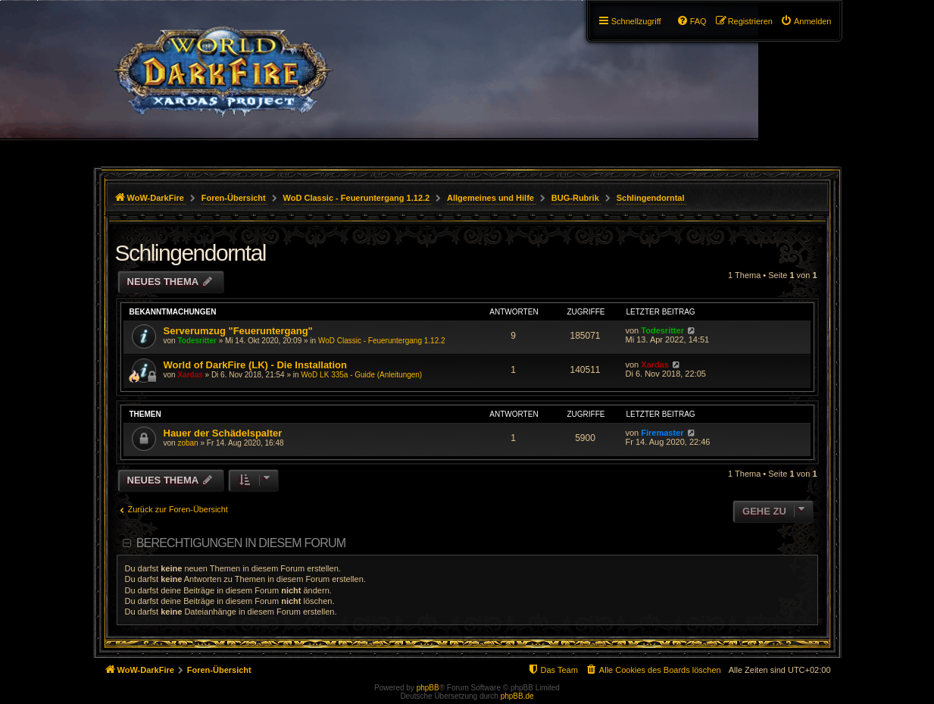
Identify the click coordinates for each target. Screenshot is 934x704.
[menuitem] (806, 21)
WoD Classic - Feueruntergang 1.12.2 (381, 340)
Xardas (189, 375)
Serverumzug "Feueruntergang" (238, 330)
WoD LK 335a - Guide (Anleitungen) (361, 375)
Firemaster (662, 432)
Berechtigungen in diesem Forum (240, 543)
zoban (187, 443)
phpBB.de (517, 696)
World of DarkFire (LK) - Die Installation (255, 365)
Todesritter (197, 340)
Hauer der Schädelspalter (223, 433)
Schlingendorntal (191, 252)
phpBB (428, 688)
